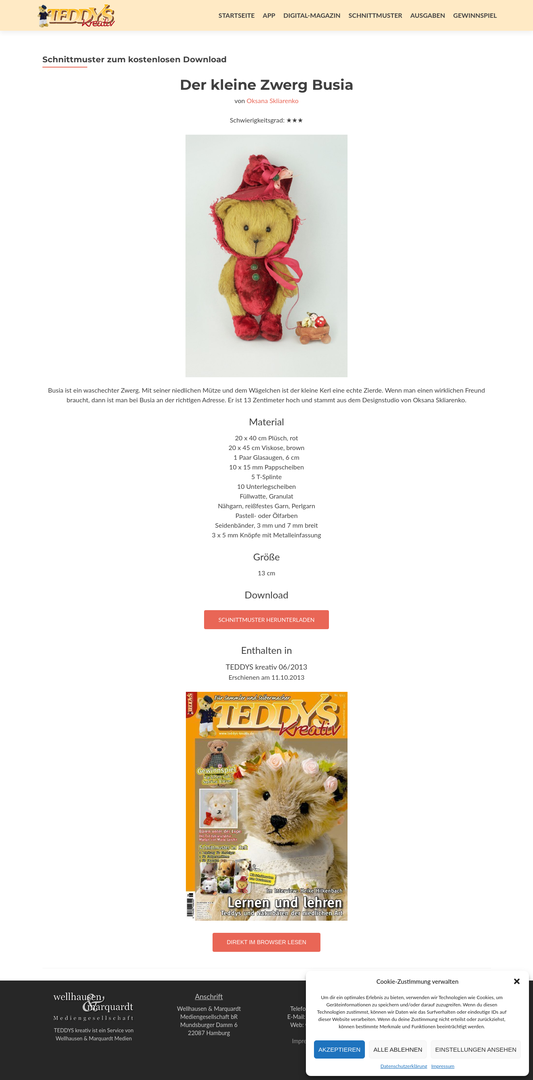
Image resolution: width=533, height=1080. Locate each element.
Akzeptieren (339, 1049)
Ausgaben (427, 15)
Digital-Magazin (311, 15)
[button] (517, 981)
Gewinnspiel (475, 15)
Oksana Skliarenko (272, 100)
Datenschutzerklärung (404, 1066)
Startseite (237, 15)
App (269, 15)
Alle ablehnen (397, 1049)
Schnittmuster (375, 15)
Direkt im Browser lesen (266, 942)
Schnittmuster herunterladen (266, 619)
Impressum (442, 1066)
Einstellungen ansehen (475, 1049)
